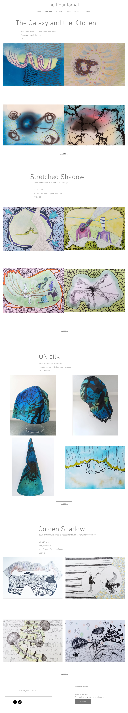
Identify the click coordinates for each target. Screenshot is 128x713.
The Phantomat (63, 5)
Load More (64, 154)
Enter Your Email (82, 687)
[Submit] (83, 701)
